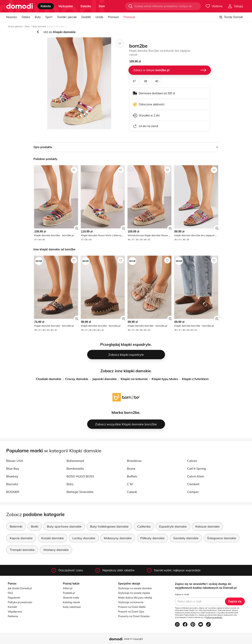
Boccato (12, 484)
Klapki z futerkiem (195, 379)
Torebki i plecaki (67, 17)
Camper (193, 492)
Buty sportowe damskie (64, 526)
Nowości (11, 17)
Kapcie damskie (21, 538)
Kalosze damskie (207, 526)
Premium (113, 17)
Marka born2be (126, 412)
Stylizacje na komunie (130, 602)
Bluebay (12, 476)
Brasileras (134, 461)
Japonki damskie (104, 379)
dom (102, 6)
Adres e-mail (182, 594)
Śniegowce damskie (221, 538)
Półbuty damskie (152, 538)
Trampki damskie (22, 550)
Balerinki (16, 526)
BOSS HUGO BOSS (80, 476)
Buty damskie (39, 26)
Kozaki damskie (52, 538)
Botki (34, 526)
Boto (70, 484)
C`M (130, 484)
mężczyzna (66, 6)
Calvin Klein (195, 476)
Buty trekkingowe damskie (109, 526)
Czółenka (144, 526)
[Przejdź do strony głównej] (19, 6)
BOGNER (12, 492)
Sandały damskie (185, 538)
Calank (132, 492)
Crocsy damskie (76, 379)
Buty (38, 17)
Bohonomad (75, 461)
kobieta (46, 6)
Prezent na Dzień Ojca (131, 611)
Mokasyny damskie (118, 538)
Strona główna (15, 26)
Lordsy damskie (83, 538)
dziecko (86, 6)
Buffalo (132, 476)
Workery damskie (56, 550)
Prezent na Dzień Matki (132, 606)
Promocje (129, 17)
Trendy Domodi (231, 17)
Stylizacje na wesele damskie (135, 588)
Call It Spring (196, 468)
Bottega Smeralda (80, 492)
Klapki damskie (56, 26)
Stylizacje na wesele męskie (134, 592)
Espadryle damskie (173, 526)
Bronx (131, 468)
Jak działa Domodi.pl (20, 588)
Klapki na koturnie (134, 379)
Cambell (193, 484)
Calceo (192, 461)
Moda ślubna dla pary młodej (135, 597)
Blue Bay (12, 468)
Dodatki (86, 17)
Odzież (26, 17)
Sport (48, 17)
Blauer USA (14, 461)
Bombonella (75, 468)
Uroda (99, 17)
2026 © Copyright (133, 638)
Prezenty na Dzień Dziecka (134, 616)
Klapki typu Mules (165, 379)
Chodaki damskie (48, 379)
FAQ (10, 592)
